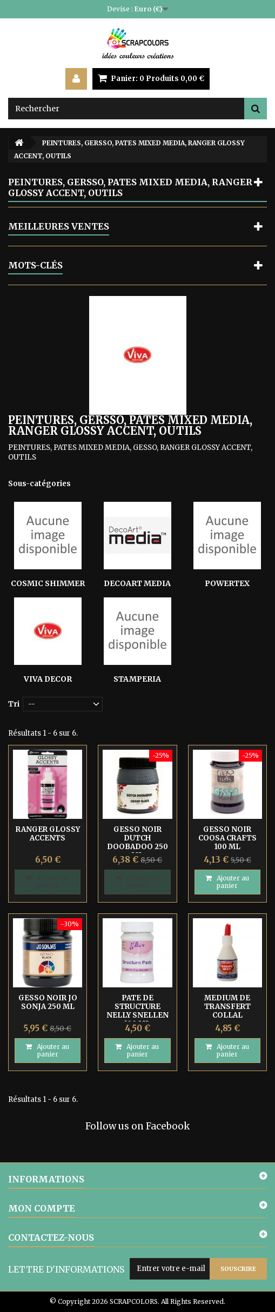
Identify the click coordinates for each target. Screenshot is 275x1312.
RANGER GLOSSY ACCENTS (48, 834)
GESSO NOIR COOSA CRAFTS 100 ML (227, 838)
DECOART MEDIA (137, 583)
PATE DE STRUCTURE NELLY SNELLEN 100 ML (137, 1010)
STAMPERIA (137, 679)
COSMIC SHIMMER (48, 583)
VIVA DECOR (48, 679)
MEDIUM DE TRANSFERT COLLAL (227, 1006)
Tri (13, 704)
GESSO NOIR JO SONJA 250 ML (47, 1002)
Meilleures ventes (58, 226)
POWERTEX (227, 583)
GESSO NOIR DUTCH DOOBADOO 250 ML (137, 842)
